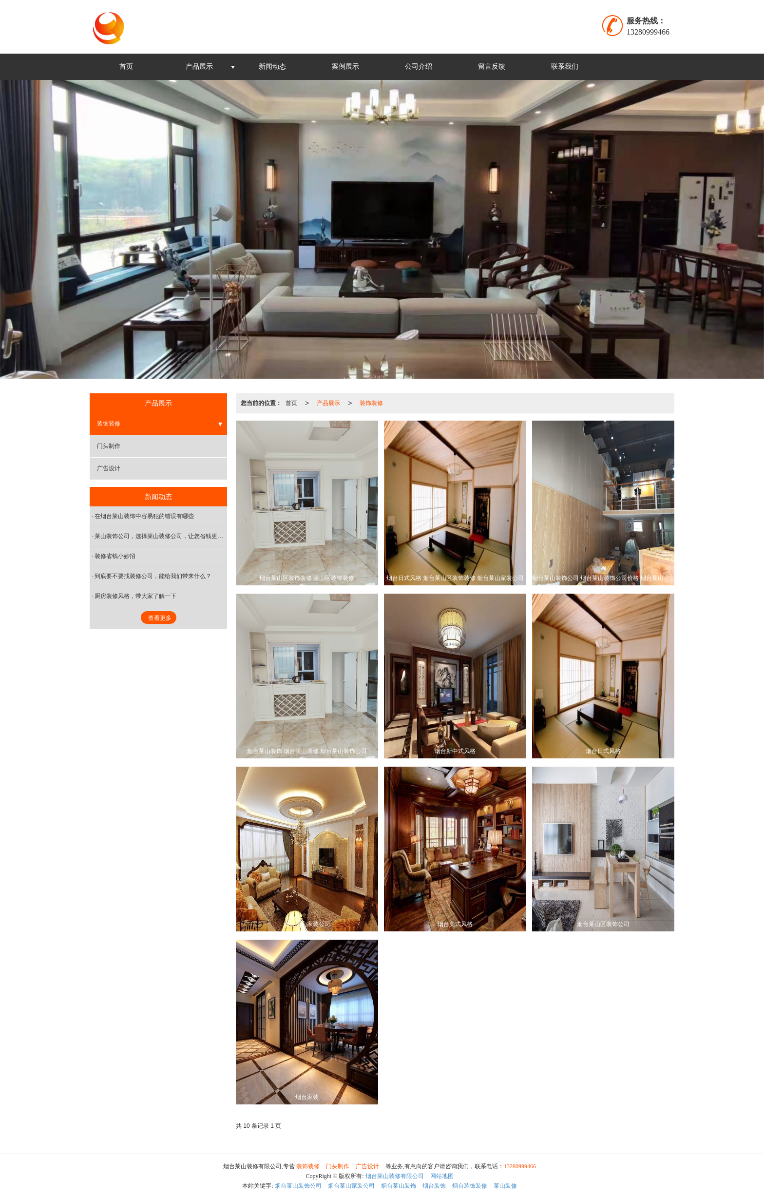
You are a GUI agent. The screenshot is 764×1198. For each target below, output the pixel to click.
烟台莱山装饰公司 (298, 1185)
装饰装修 (371, 403)
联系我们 (564, 66)
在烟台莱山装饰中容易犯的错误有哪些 (144, 516)
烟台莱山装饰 (398, 1185)
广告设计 (108, 468)
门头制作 (108, 446)
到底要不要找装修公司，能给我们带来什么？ (153, 576)
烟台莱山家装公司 (351, 1185)
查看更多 (160, 618)
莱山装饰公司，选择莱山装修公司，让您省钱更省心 (161, 536)
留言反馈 (491, 66)
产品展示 (199, 66)
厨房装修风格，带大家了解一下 (135, 596)
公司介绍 (418, 66)
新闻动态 (272, 66)
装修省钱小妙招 (115, 556)
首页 (126, 66)
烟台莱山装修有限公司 (394, 1176)
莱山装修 (505, 1185)
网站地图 (442, 1176)
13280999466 (520, 1166)
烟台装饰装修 (469, 1185)
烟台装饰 (434, 1185)
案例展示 (345, 66)
